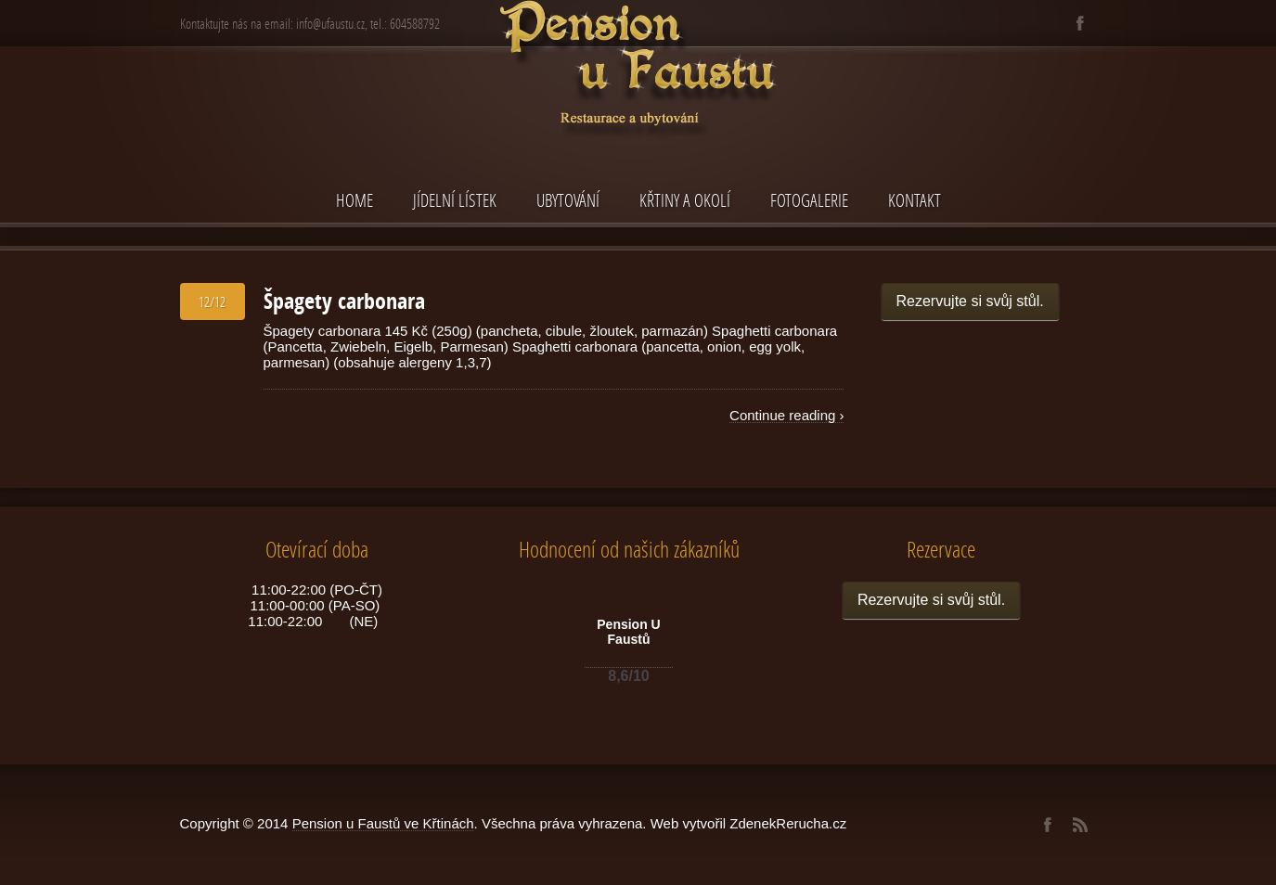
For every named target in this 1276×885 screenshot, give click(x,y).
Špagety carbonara (344, 300)
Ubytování (567, 200)
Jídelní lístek (454, 200)
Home (354, 200)
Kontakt (914, 200)
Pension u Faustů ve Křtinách (383, 823)
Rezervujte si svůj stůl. (970, 301)
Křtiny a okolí (684, 200)
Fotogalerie (809, 200)
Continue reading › (786, 415)
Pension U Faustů (628, 632)
